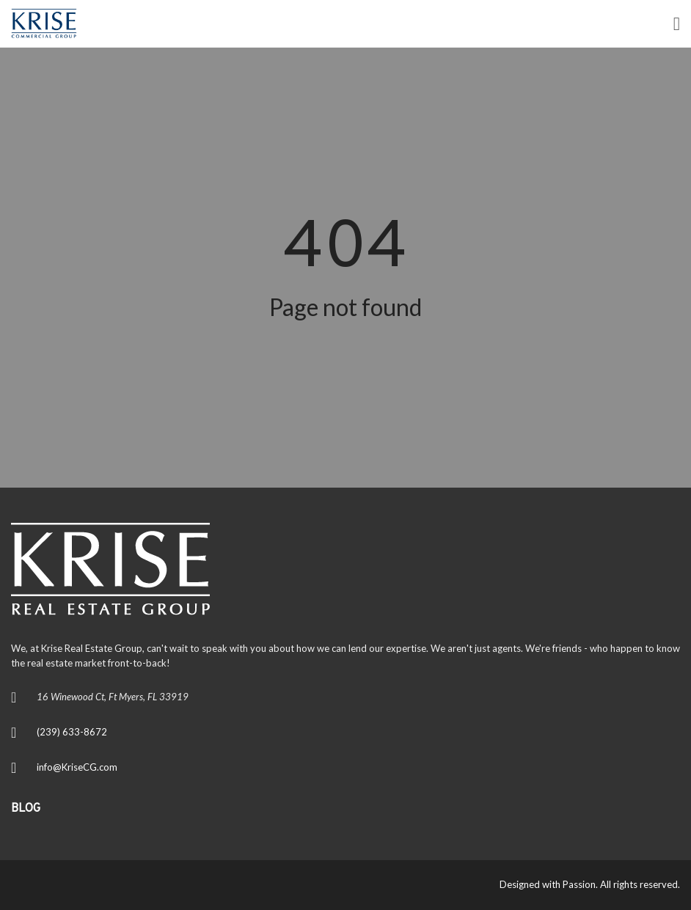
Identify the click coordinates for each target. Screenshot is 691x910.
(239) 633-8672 (72, 732)
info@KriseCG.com (77, 767)
